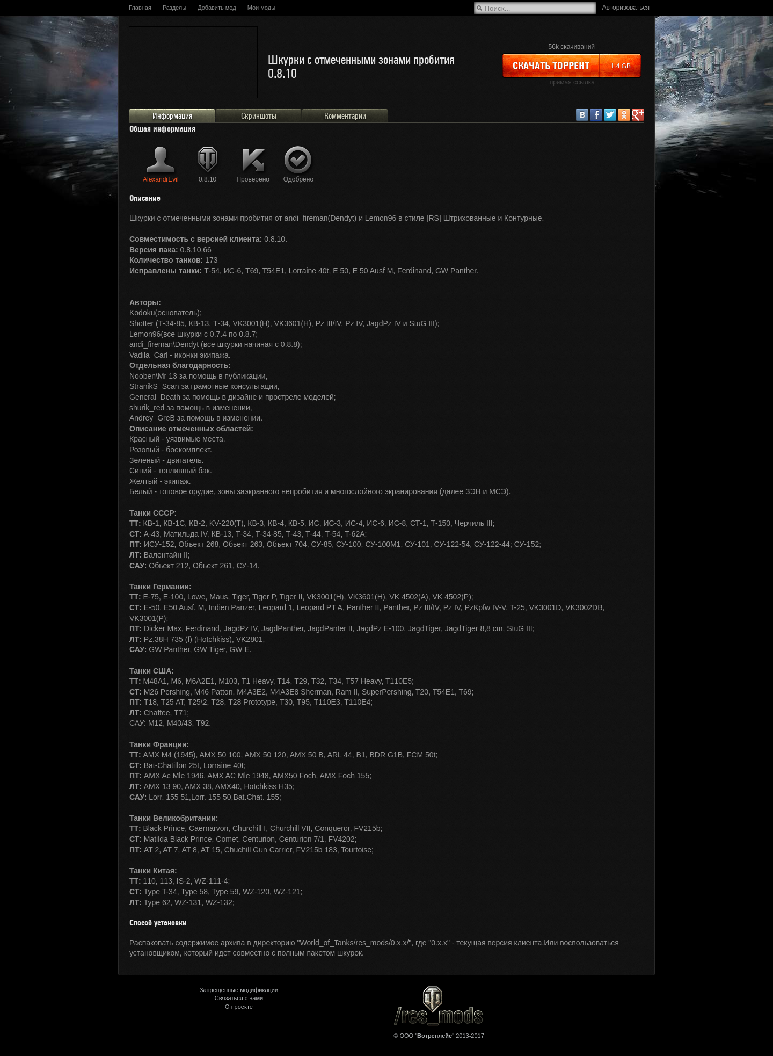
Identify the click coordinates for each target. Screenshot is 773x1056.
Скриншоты (258, 116)
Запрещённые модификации (239, 990)
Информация (172, 116)
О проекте (239, 1006)
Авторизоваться (626, 7)
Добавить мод (217, 7)
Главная (140, 7)
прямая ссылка (572, 82)
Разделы (174, 7)
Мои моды (261, 7)
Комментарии (345, 116)
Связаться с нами (239, 998)
